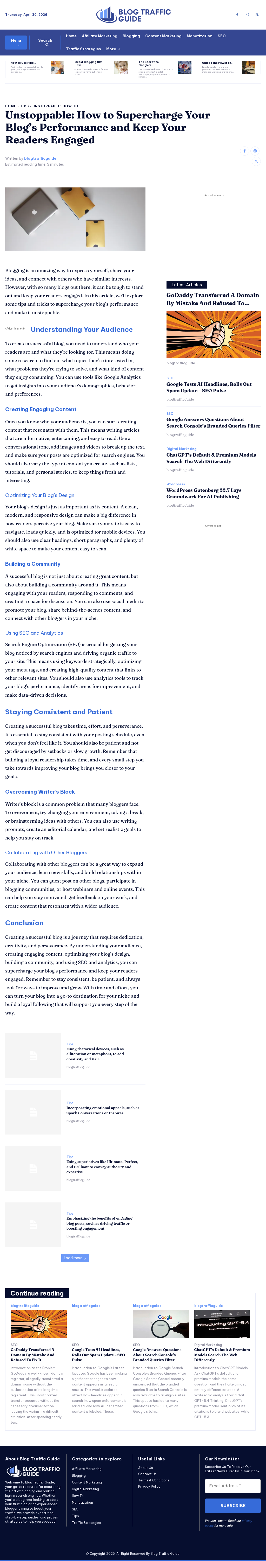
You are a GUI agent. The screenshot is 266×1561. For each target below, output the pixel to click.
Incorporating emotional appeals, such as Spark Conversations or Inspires (102, 1110)
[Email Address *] (233, 1486)
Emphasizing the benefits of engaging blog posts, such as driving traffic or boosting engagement (99, 1223)
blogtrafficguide (40, 158)
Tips (24, 106)
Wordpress (176, 484)
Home (10, 106)
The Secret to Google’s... (148, 63)
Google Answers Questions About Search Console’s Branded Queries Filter (214, 422)
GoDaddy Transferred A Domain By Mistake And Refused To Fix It (32, 1354)
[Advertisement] (214, 234)
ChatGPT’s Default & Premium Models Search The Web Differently (222, 1354)
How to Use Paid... (23, 63)
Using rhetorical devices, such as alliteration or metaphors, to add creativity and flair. (95, 1054)
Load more (75, 1258)
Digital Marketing (182, 449)
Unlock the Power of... (217, 63)
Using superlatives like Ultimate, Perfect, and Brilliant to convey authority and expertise (102, 1166)
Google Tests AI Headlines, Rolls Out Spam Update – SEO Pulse (98, 1354)
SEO (170, 378)
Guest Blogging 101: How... (88, 63)
